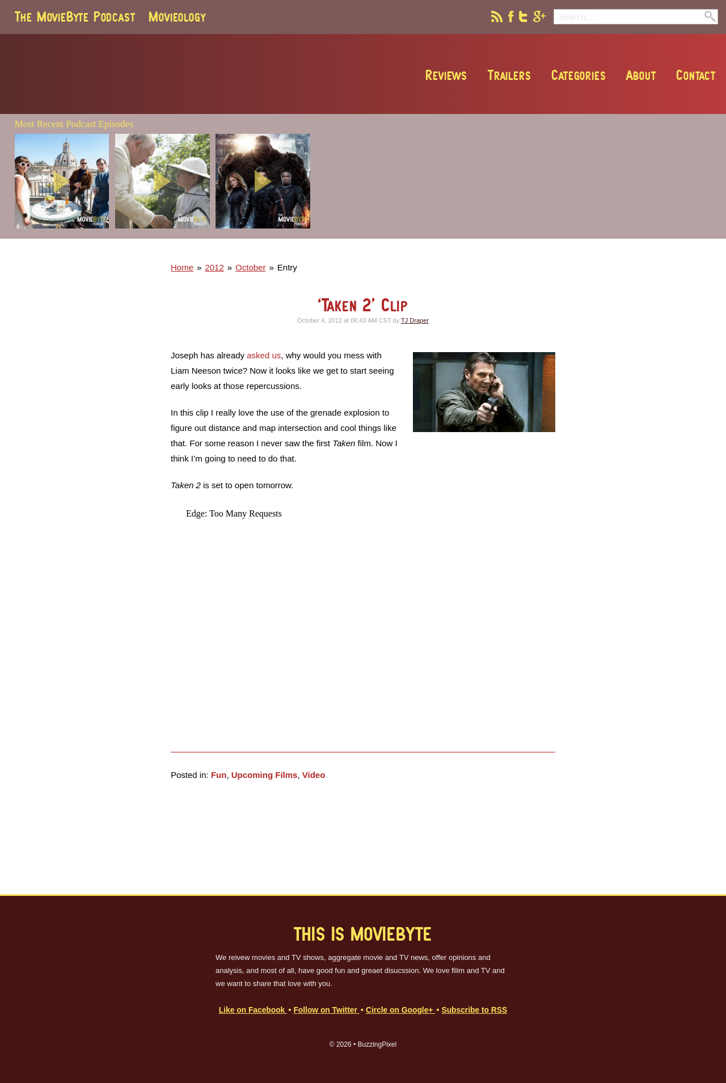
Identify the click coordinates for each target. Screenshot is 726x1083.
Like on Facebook (253, 1010)
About (641, 74)
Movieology (177, 16)
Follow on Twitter (326, 1010)
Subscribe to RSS (474, 1010)
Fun (219, 775)
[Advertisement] (555, 235)
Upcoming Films (264, 775)
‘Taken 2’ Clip (363, 304)
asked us (264, 355)
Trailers (509, 74)
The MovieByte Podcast (75, 16)
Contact (696, 74)
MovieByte (143, 74)
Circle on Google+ (400, 1010)
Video (314, 775)
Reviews (446, 74)
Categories (578, 74)
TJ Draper (415, 320)
